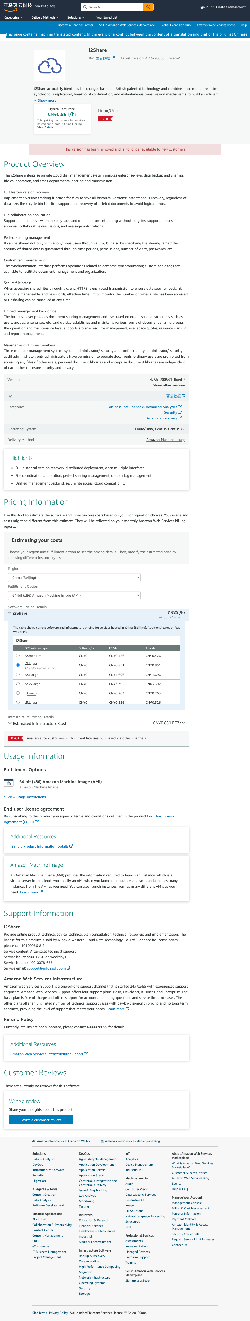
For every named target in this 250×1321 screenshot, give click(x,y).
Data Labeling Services (140, 1194)
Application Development (96, 1164)
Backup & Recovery (161, 418)
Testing (84, 1206)
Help (244, 25)
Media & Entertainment (95, 1242)
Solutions (39, 1154)
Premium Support (137, 1257)
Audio (129, 1184)
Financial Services (91, 1226)
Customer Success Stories (189, 1173)
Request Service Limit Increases (193, 1239)
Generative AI (134, 1200)
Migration (39, 1181)
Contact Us (179, 1245)
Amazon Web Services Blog (190, 1178)
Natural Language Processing (145, 1216)
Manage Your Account (187, 1197)
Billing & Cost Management (190, 1208)
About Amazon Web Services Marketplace (192, 1156)
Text (128, 1227)
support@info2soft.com (46, 968)
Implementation (136, 1246)
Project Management (46, 1257)
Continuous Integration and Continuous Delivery (98, 1183)
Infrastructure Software (48, 1170)
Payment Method (184, 1219)
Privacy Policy (58, 1313)
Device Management (139, 1164)
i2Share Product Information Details (39, 846)
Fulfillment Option (23, 586)
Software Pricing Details (27, 607)
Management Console (187, 1203)
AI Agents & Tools (44, 1189)
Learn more (29, 892)
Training (130, 1262)
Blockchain (39, 1219)
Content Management (47, 1235)
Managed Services (137, 1252)
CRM (35, 1241)
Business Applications (47, 1214)
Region (13, 568)
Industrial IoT (134, 1170)
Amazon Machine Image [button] (165, 439)
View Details (45, 127)
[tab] (96, 615)
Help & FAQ (180, 1189)
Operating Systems (92, 1283)
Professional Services (139, 1235)
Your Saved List (106, 17)
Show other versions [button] (169, 385)
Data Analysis (41, 1200)
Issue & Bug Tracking (93, 1190)
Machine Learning (137, 1178)
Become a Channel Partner (75, 25)
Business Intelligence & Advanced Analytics (142, 406)
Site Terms (39, 1313)
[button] (14, 17)
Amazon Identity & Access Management (190, 1226)
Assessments (134, 1241)
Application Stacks (92, 1175)
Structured (132, 1221)
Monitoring (86, 1201)
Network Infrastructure (94, 1277)
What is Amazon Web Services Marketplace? (192, 1165)
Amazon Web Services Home (216, 25)
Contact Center (42, 1230)
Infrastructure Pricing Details (31, 717)
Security (170, 412)
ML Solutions (134, 1211)
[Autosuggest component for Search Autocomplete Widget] (148, 7)
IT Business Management (49, 1252)
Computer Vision (136, 1189)
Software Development (48, 1205)
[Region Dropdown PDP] (74, 577)
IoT (127, 1154)
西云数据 (103, 58)
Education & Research (94, 1220)
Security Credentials (185, 1234)
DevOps (37, 1164)
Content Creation (44, 1194)
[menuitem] (25, 797)
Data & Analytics (43, 1159)
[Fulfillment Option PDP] (74, 595)
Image (129, 1205)
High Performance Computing (99, 1267)
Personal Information (186, 1214)
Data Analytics (89, 1261)
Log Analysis (87, 1195)
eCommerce (40, 1246)
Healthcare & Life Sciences (97, 1231)
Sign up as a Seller (137, 1280)
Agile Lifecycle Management (98, 1159)
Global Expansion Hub (175, 25)
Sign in (203, 7)
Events (176, 1183)
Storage (84, 1294)
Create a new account (231, 7)
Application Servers (92, 1170)
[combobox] (112, 7)
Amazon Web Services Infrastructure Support (46, 1054)
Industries (85, 1215)
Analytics (131, 1159)
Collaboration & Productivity (52, 1225)
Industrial (85, 1236)
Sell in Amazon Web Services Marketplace (127, 25)
